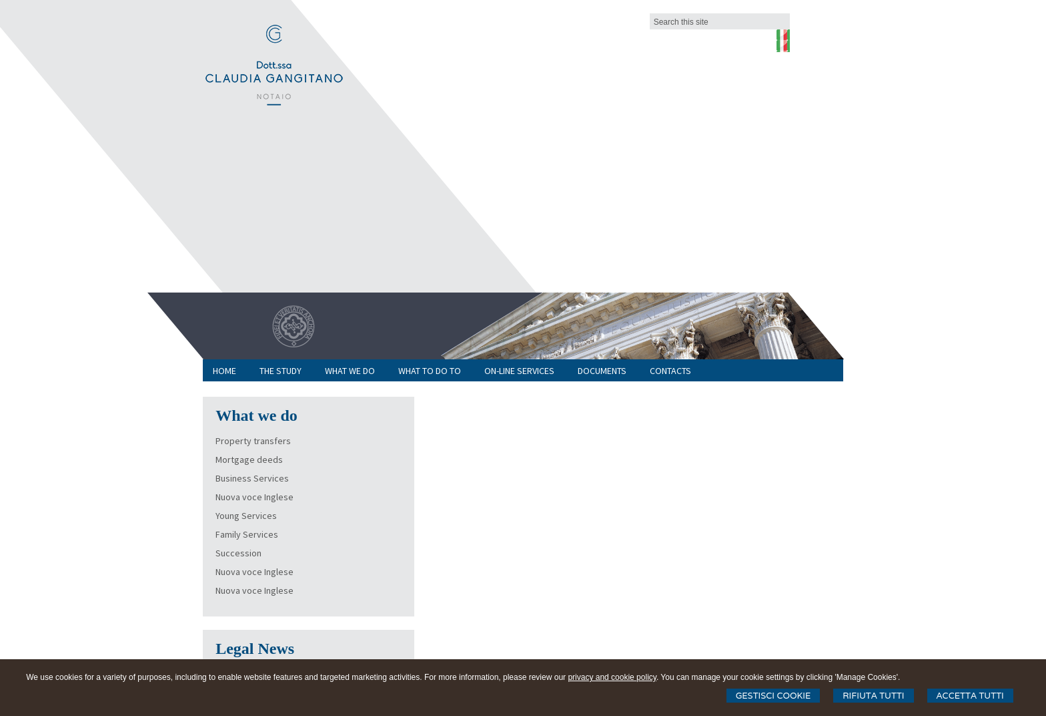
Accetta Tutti (970, 695)
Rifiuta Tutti (873, 695)
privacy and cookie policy (612, 677)
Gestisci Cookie (773, 695)
